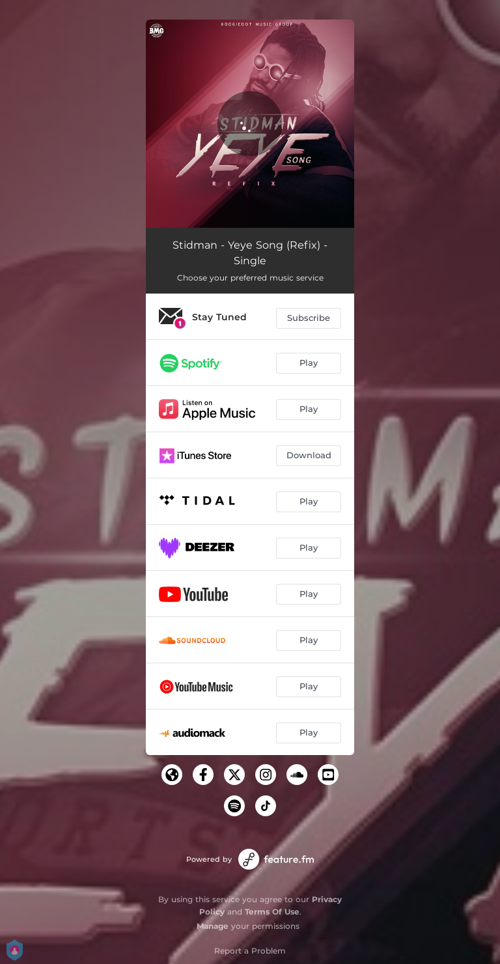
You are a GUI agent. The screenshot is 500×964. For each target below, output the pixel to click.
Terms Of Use (272, 911)
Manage (213, 926)
